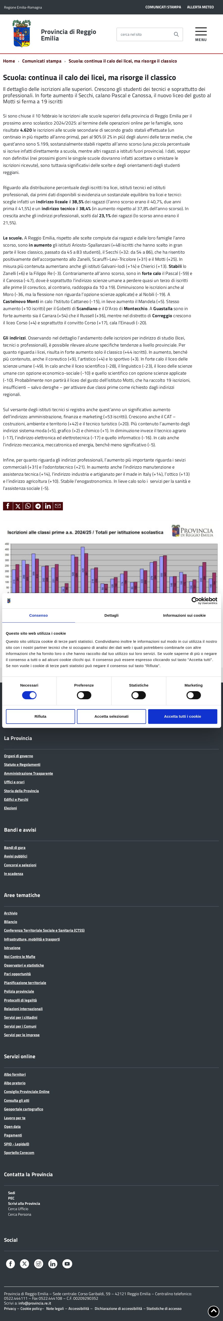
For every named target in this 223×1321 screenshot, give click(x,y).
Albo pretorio (15, 1083)
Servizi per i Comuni (20, 1026)
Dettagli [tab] (112, 615)
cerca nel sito (131, 34)
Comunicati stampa (41, 60)
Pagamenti (13, 1135)
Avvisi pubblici (15, 856)
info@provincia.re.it (34, 1303)
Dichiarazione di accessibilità (118, 1308)
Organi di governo (18, 756)
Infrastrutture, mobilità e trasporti (32, 939)
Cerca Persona (19, 1213)
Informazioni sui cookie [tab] (184, 615)
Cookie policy (31, 1308)
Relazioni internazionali (23, 1009)
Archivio (10, 913)
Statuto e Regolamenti (22, 764)
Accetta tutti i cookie (182, 716)
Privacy (10, 1308)
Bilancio (10, 922)
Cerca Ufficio (18, 1208)
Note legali (55, 1308)
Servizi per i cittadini (20, 1017)
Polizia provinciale (19, 991)
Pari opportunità (17, 974)
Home (9, 60)
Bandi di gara (15, 847)
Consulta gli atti (16, 1100)
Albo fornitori (15, 1074)
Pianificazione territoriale (25, 983)
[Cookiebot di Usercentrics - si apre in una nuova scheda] (195, 601)
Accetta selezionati (111, 716)
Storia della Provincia (21, 791)
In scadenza (13, 873)
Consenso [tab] (38, 615)
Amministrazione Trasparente (28, 773)
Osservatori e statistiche (24, 965)
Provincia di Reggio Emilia (68, 35)
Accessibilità (78, 1308)
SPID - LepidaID (16, 1144)
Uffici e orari (14, 782)
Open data (12, 1126)
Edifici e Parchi (16, 799)
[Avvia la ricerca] (176, 34)
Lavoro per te (15, 1118)
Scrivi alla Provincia (24, 1203)
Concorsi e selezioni (20, 865)
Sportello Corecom (19, 1152)
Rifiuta (40, 716)
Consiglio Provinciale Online (26, 1091)
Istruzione (12, 948)
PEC (11, 1197)
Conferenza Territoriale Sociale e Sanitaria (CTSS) (44, 930)
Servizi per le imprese (22, 1035)
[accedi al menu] (201, 33)
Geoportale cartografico (23, 1109)
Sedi (11, 1192)
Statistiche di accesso (164, 1308)
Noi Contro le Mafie (19, 956)
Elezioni (10, 808)
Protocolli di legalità (20, 1000)
